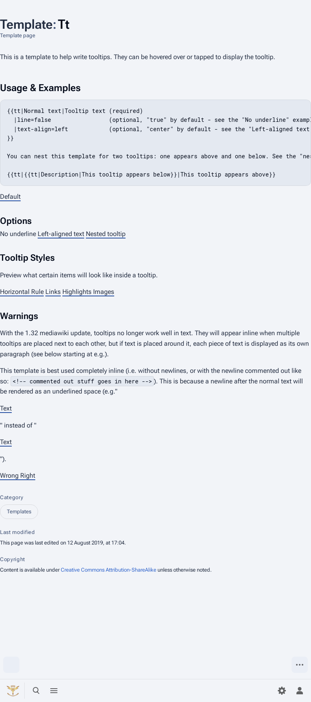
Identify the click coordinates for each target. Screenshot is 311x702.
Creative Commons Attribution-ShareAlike (108, 570)
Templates (19, 511)
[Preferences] (282, 691)
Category (11, 497)
